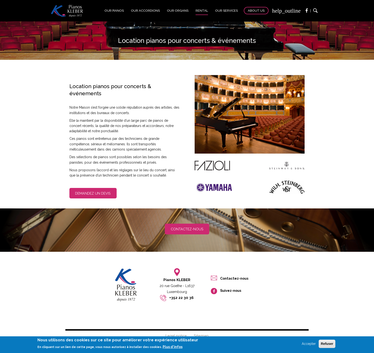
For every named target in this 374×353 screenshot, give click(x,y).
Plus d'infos (172, 347)
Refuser (327, 344)
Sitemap (201, 336)
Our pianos (114, 10)
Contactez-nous (187, 229)
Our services (226, 10)
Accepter (309, 344)
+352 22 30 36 (181, 298)
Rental (202, 10)
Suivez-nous (230, 290)
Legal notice (176, 336)
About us (256, 10)
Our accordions (145, 10)
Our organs (177, 10)
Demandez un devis (93, 193)
